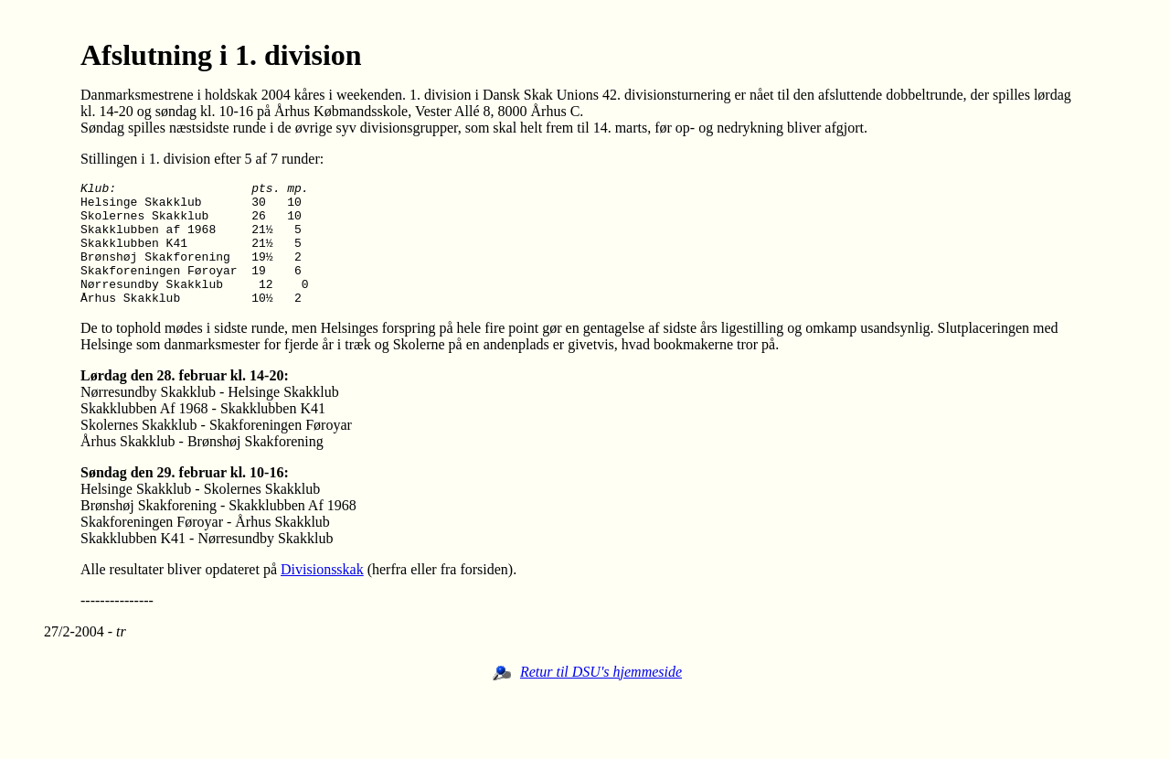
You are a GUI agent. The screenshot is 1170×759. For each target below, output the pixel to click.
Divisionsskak (322, 594)
